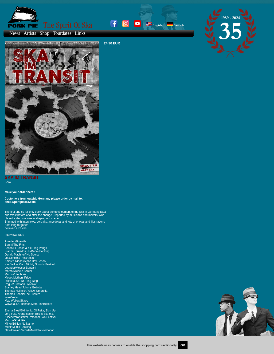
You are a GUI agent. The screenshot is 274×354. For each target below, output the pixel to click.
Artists (30, 33)
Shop (44, 33)
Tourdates (62, 33)
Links (80, 33)
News (14, 33)
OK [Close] (182, 345)
